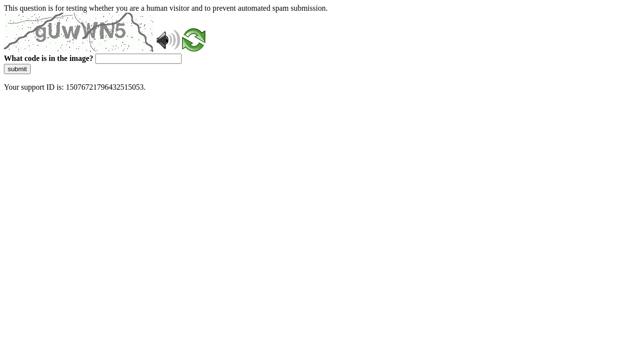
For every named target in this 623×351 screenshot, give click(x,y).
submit (17, 69)
